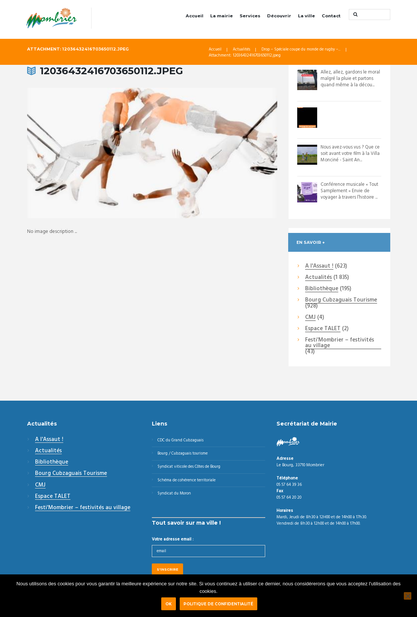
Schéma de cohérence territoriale (188, 482)
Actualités (243, 50)
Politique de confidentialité (221, 604)
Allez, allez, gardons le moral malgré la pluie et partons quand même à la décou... (351, 79)
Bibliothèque (321, 289)
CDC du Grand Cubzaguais (182, 440)
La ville (306, 15)
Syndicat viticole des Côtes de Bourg (191, 468)
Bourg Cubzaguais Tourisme (341, 301)
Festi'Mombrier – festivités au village (339, 343)
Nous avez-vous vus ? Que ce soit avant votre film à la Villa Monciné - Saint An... (349, 154)
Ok (168, 604)
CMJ (310, 318)
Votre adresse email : (173, 542)
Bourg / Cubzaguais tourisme (184, 454)
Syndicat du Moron (175, 496)
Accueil (194, 15)
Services (250, 15)
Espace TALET (323, 329)
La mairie (221, 15)
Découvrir (279, 15)
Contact (331, 15)
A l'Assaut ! (319, 267)
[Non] (407, 595)
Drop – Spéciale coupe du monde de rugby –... (304, 50)
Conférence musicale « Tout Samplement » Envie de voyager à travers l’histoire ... (350, 191)
